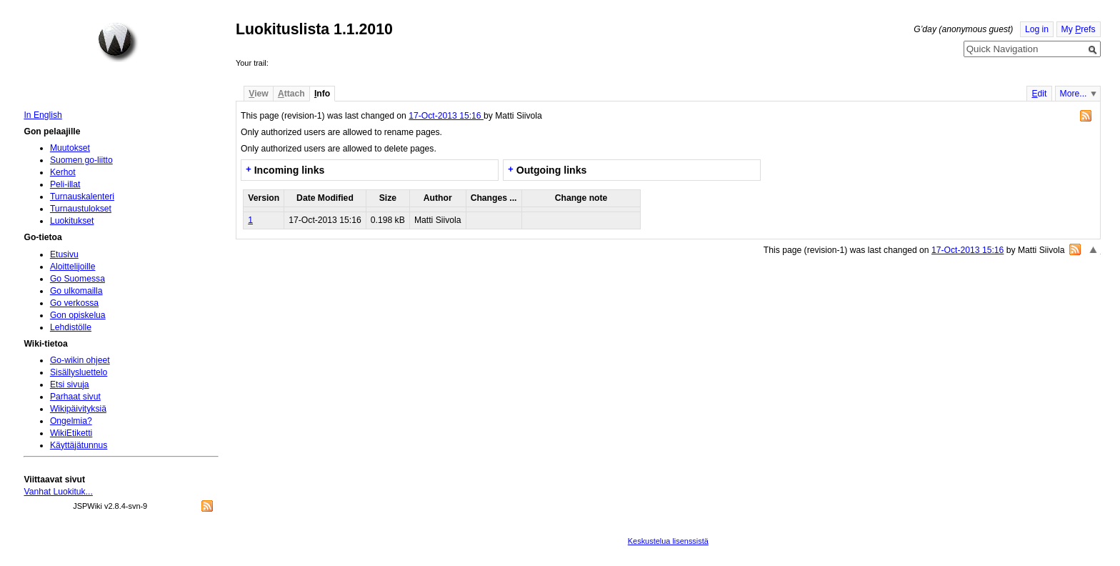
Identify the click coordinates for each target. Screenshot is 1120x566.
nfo (322, 94)
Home (118, 42)
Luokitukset (72, 221)
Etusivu (64, 254)
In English (42, 115)
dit (1038, 94)
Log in (1037, 29)
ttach (291, 94)
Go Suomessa (77, 279)
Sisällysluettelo (78, 372)
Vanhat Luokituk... (58, 492)
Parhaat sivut (75, 397)
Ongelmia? (71, 421)
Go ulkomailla (76, 291)
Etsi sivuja (69, 384)
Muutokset (70, 148)
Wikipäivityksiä (78, 409)
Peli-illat (65, 184)
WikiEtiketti (71, 433)
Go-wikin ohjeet (80, 360)
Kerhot (63, 172)
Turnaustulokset (80, 209)
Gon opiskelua (78, 315)
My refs (1078, 29)
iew (258, 94)
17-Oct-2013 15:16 (446, 116)
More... (1073, 94)
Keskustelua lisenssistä (668, 541)
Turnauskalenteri (82, 197)
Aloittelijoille (73, 267)
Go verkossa (74, 303)
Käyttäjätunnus (78, 445)
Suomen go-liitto (81, 160)
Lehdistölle (70, 327)
